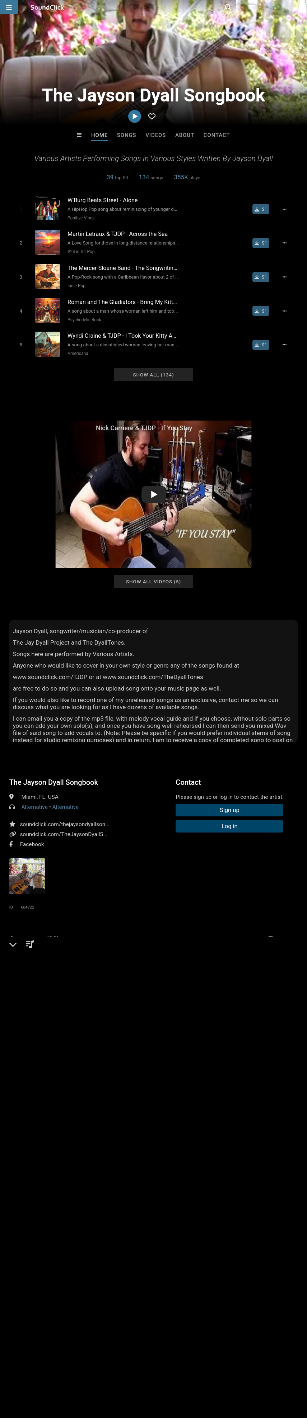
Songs (126, 135)
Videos (155, 135)
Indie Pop (74, 282)
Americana (75, 348)
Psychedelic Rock (81, 315)
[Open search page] (300, 7)
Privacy (171, 1375)
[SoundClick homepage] (47, 7)
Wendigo (183, 1265)
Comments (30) (34, 932)
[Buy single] (264, 209)
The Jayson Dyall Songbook (53, 775)
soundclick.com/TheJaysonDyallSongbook (72, 827)
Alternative (34, 800)
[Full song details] (288, 209)
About (184, 135)
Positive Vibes (78, 217)
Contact (217, 135)
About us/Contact (63, 1375)
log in (63, 1135)
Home (99, 135)
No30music (124, 1265)
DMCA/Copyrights (133, 1375)
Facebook (32, 837)
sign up (38, 1135)
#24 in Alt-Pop (78, 250)
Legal (193, 1375)
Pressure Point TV (64, 1265)
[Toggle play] (18, 209)
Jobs (98, 1375)
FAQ (30, 1375)
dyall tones (283, 945)
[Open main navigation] (9, 7)
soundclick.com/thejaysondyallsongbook (70, 817)
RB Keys (242, 1265)
